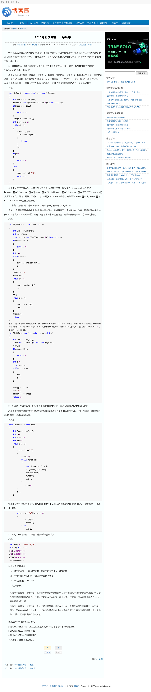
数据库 (115, 23)
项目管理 (103, 23)
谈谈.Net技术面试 (114, 103)
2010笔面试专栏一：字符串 (53, 37)
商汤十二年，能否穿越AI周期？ (119, 157)
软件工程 (80, 23)
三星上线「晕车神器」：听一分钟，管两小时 (124, 179)
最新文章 (126, 23)
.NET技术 (33, 23)
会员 (17, 2)
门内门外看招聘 (113, 132)
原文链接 (82, 45)
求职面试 (23, 29)
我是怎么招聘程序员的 (116, 117)
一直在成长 (21, 45)
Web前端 (45, 23)
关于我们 (44, 686)
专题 (22, 23)
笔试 (101, 659)
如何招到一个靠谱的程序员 (117, 96)
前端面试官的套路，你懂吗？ (118, 121)
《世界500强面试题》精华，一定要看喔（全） (125, 100)
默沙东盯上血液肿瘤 (115, 154)
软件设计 (56, 23)
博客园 (34, 45)
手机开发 (68, 23)
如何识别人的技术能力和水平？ (119, 129)
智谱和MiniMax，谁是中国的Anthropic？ (123, 146)
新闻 (7, 2)
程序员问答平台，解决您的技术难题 (121, 82)
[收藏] (90, 45)
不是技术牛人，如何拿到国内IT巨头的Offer (124, 107)
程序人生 (91, 23)
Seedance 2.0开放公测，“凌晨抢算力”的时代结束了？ (128, 150)
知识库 (10, 23)
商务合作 (61, 686)
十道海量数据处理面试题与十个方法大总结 (124, 92)
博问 (12, 2)
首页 (2, 2)
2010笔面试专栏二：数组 (23, 665)
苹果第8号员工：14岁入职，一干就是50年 (123, 175)
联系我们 (53, 686)
